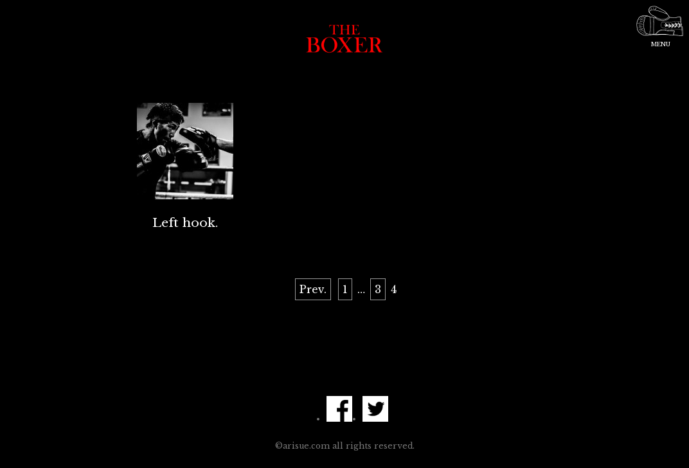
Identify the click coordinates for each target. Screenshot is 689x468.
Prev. (313, 289)
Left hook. (185, 222)
